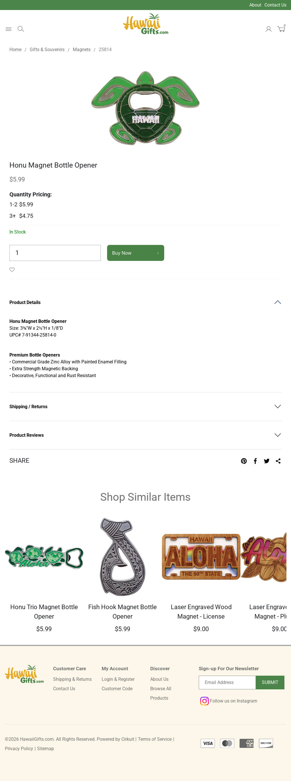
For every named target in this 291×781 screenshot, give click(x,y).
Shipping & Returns (72, 679)
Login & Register (118, 679)
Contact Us (275, 5)
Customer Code (117, 688)
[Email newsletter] (227, 682)
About (255, 5)
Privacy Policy (19, 748)
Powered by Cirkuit (115, 739)
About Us (159, 679)
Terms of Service (155, 739)
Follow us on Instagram (228, 701)
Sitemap (45, 748)
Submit (270, 682)
